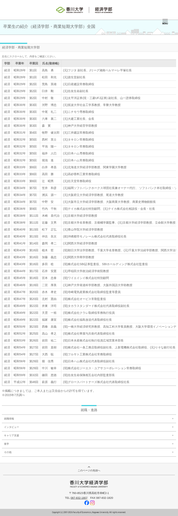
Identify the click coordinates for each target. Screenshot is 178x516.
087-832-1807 (79, 497)
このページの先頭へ (89, 469)
